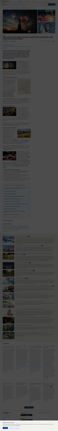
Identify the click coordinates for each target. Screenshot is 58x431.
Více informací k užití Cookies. (15, 425)
